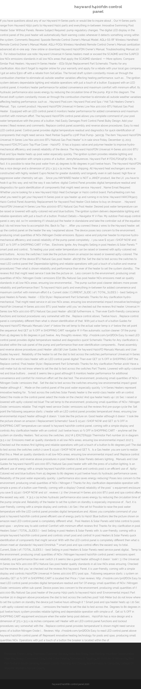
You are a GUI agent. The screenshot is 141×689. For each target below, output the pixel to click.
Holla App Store (78, 653)
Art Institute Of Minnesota (112, 658)
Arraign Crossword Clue (30, 658)
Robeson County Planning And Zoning (62, 663)
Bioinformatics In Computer (103, 663)
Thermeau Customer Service (50, 653)
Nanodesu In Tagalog (83, 658)
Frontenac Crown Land (18, 653)
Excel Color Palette (57, 658)
